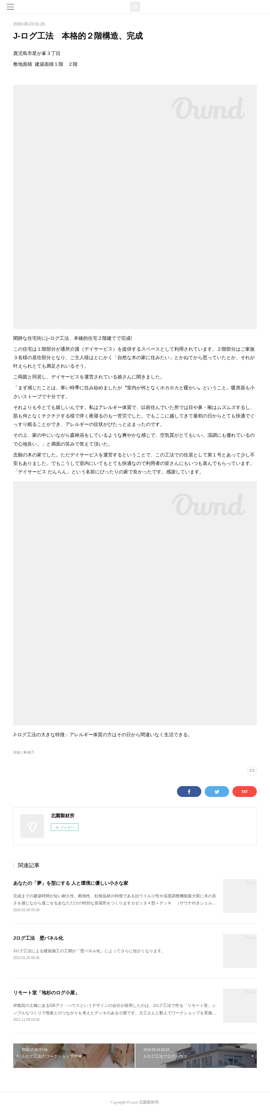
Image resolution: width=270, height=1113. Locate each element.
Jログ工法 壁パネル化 (38, 938)
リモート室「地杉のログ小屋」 (46, 992)
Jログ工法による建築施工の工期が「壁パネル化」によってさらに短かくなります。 (89, 951)
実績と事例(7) (23, 752)
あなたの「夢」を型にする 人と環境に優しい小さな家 (70, 883)
